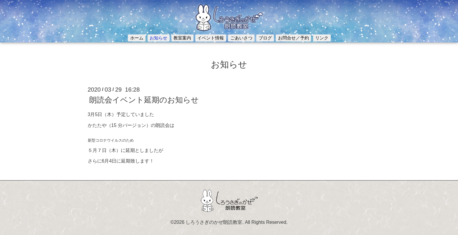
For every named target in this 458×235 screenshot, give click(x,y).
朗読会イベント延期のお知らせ (144, 99)
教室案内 (182, 37)
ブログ (265, 37)
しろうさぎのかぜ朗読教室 (214, 222)
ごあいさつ (241, 37)
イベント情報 (210, 37)
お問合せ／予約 (293, 37)
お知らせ (158, 37)
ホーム (136, 37)
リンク (321, 37)
